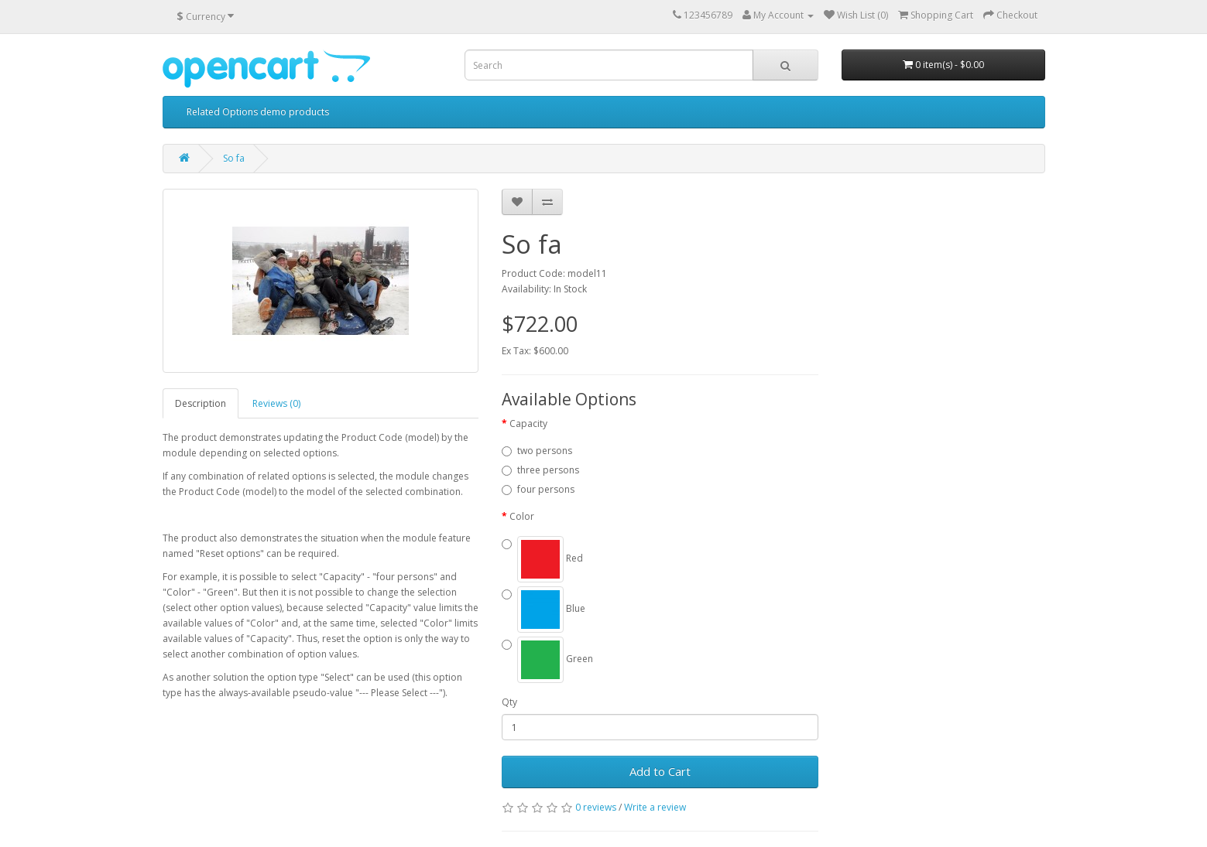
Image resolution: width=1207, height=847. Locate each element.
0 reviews (595, 807)
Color (521, 516)
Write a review (655, 807)
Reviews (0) (276, 403)
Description (200, 403)
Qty (509, 702)
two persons (544, 450)
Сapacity (528, 423)
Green (555, 658)
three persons (548, 469)
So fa (234, 158)
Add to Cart (660, 771)
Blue (551, 608)
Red (550, 558)
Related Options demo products (258, 111)
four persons (545, 489)
